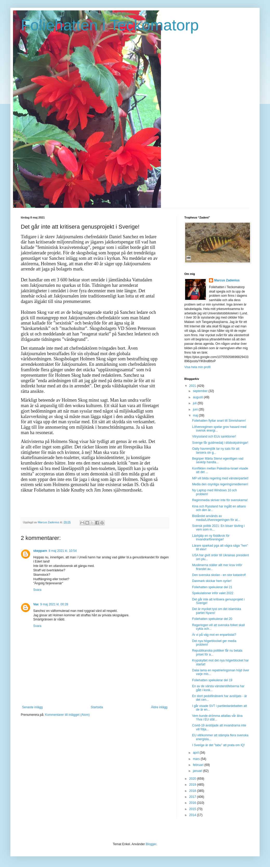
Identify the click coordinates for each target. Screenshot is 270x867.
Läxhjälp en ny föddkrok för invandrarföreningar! (211, 537)
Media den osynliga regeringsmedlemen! (220, 484)
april (196, 753)
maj (196, 415)
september (200, 391)
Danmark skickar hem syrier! (212, 581)
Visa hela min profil (197, 367)
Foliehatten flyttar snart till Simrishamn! (219, 420)
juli (195, 403)
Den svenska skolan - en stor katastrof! (219, 575)
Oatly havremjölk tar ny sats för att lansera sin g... (215, 450)
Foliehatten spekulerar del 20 (212, 619)
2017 (193, 797)
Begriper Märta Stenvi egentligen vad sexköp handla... (217, 460)
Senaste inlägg (32, 707)
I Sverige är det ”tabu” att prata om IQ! (218, 745)
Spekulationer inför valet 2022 (212, 593)
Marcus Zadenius (227, 280)
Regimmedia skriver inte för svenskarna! (220, 500)
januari (198, 771)
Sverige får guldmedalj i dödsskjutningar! (220, 443)
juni (196, 409)
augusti (198, 397)
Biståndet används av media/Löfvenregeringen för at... (216, 517)
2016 (193, 803)
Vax (36, 604)
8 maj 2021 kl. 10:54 (63, 551)
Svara (37, 590)
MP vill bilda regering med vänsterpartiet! (220, 478)
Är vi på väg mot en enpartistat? (214, 635)
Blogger (151, 844)
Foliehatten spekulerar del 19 (212, 680)
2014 (193, 815)
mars (197, 759)
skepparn (40, 551)
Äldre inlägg (159, 707)
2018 (193, 791)
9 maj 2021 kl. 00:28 (54, 604)
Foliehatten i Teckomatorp (110, 25)
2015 (193, 809)
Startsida (97, 707)
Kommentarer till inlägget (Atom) (67, 715)
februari (198, 765)
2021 (193, 386)
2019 (193, 784)
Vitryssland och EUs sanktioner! (214, 436)
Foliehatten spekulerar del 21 (212, 587)
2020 (193, 778)
